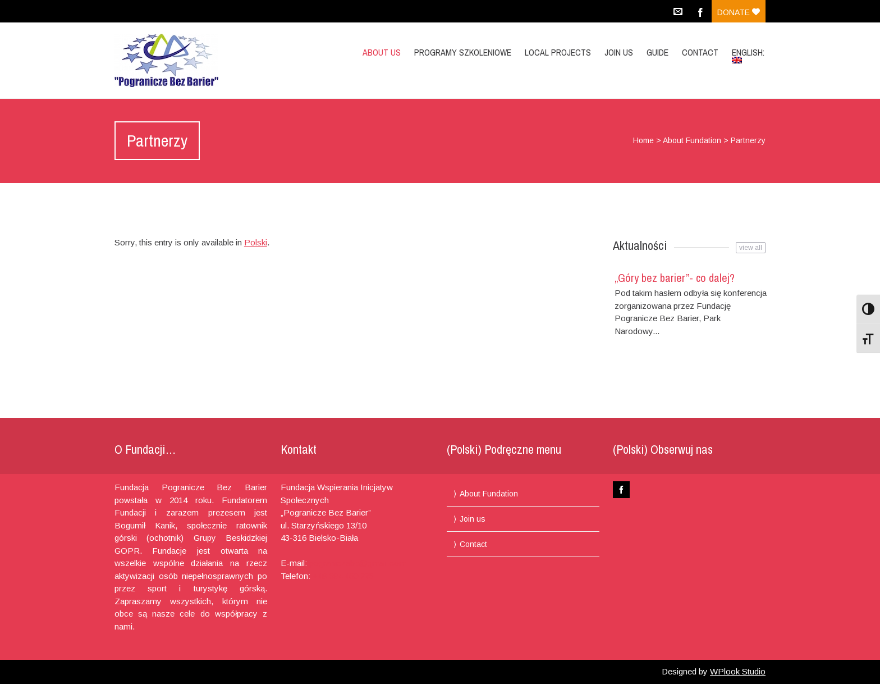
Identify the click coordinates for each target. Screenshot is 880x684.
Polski (255, 242)
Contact (700, 52)
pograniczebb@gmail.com (357, 563)
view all (750, 248)
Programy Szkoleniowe (462, 52)
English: (749, 54)
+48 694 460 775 (343, 576)
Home (643, 140)
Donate (738, 12)
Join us (618, 52)
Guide (657, 52)
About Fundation (692, 140)
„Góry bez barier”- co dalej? (675, 277)
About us (382, 52)
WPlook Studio (738, 671)
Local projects (558, 52)
